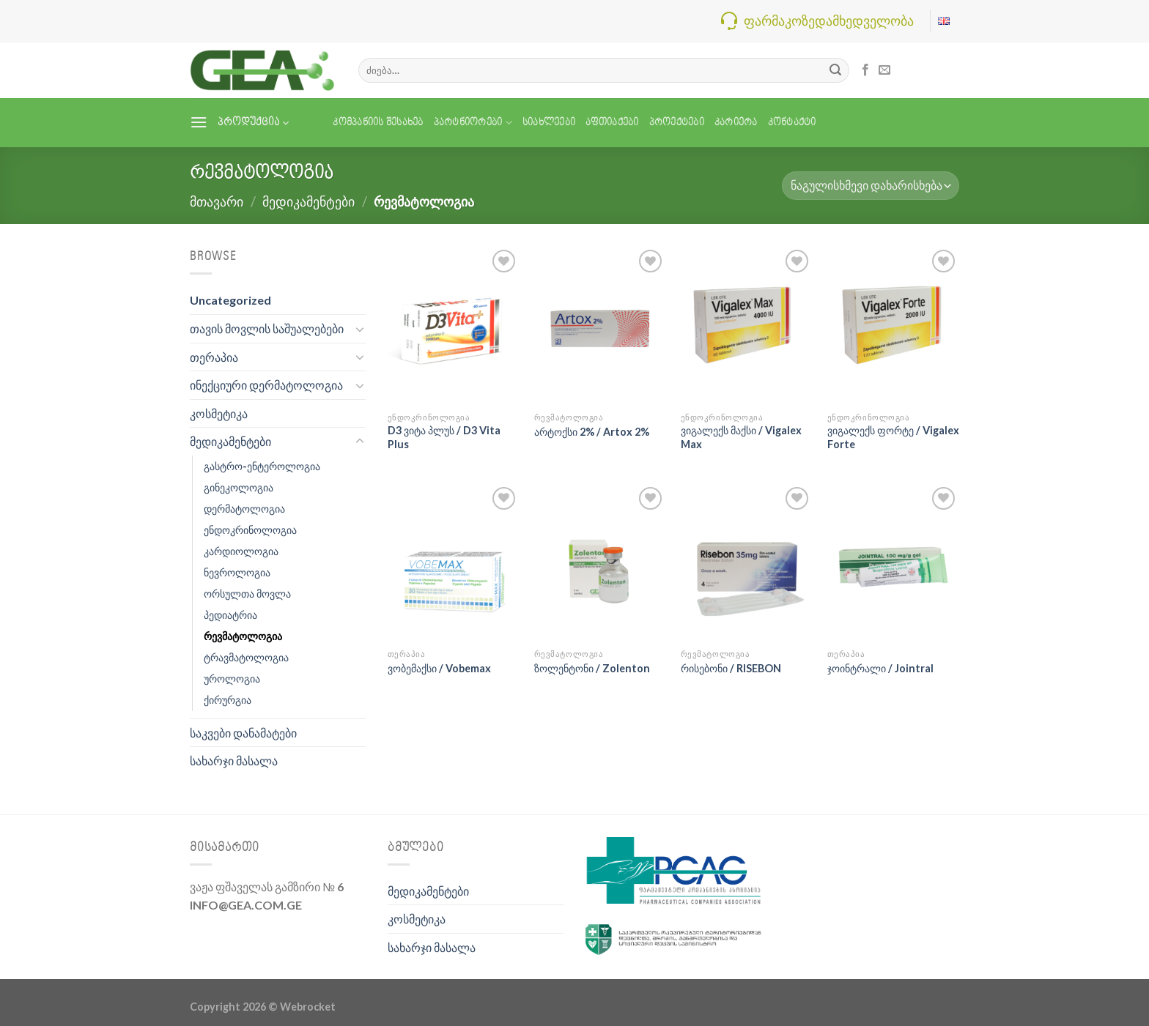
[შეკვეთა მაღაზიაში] (870, 185)
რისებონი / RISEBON (731, 668)
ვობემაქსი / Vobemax (439, 668)
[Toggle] (360, 329)
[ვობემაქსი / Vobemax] (454, 562)
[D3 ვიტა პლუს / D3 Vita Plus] (454, 325)
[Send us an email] (884, 70)
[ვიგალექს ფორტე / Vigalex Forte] (893, 325)
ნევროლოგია (237, 572)
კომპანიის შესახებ (378, 122)
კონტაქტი (792, 122)
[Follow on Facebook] (865, 70)
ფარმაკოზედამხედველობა (829, 20)
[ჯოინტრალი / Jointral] (893, 562)
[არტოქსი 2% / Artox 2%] (600, 325)
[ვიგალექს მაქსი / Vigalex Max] (747, 325)
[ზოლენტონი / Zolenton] (600, 562)
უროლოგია (232, 678)
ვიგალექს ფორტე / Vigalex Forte (893, 437)
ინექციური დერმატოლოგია (266, 385)
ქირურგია (227, 700)
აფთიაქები (611, 122)
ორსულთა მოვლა (247, 593)
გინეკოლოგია (238, 487)
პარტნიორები (473, 123)
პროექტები (676, 122)
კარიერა (736, 122)
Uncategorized (230, 300)
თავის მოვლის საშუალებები (267, 328)
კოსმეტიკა (219, 413)
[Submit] (835, 70)
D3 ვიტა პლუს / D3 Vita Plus (444, 437)
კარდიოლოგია (241, 551)
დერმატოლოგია (244, 508)
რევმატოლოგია (243, 636)
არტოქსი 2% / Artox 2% (591, 431)
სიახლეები (548, 122)
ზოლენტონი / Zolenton (592, 668)
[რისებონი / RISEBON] (747, 562)
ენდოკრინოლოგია (250, 530)
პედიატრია (230, 615)
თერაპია (214, 357)
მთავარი (216, 201)
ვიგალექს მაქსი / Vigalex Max (741, 437)
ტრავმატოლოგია (246, 657)
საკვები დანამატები (243, 733)
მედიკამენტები (308, 201)
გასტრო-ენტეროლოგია (262, 466)
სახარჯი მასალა (234, 760)
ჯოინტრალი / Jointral (880, 668)
